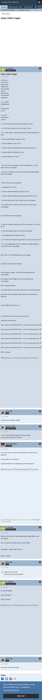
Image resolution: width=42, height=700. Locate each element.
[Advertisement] (21, 42)
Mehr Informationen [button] (11, 690)
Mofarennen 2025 (15, 7)
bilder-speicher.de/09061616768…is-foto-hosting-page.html (20, 334)
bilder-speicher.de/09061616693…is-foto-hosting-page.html (20, 338)
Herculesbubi (35, 519)
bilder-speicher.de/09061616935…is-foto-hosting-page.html (20, 329)
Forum (3, 7)
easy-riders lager (11, 18)
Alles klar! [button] (21, 696)
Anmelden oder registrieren (10, 2)
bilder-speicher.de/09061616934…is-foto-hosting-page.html (20, 347)
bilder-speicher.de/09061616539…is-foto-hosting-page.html (20, 343)
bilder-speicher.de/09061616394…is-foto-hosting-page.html (20, 325)
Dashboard (28, 7)
